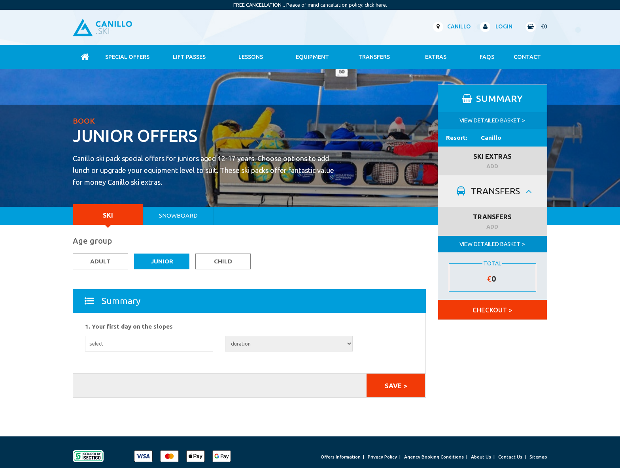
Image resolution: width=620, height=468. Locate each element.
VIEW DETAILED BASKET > (492, 120)
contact (527, 57)
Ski (108, 215)
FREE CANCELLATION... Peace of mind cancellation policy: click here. (310, 5)
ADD (492, 166)
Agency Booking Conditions (434, 456)
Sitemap (538, 456)
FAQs (487, 57)
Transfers (374, 57)
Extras (435, 57)
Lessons (250, 57)
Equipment (312, 57)
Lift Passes (189, 57)
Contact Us (510, 456)
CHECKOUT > (492, 310)
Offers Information (341, 456)
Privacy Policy (382, 456)
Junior (162, 261)
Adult (100, 261)
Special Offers (127, 57)
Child (223, 261)
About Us (481, 456)
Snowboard (178, 215)
